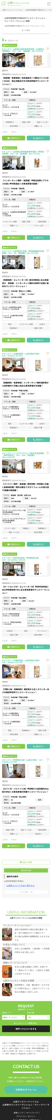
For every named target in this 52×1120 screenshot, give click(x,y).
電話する (40, 138)
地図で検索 (27, 862)
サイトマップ (32, 1113)
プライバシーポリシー (26, 1116)
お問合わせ (15, 138)
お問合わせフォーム (26, 1089)
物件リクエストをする (26, 1028)
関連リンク (19, 1113)
